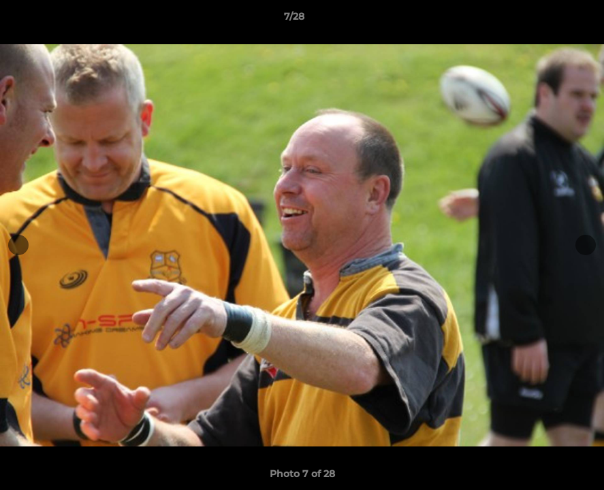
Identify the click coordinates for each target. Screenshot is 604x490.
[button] (547, 20)
